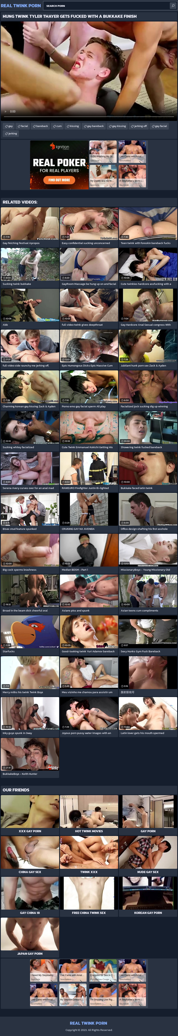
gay (10, 126)
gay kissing (119, 126)
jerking (12, 133)
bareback (42, 126)
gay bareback (95, 126)
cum (59, 126)
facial (24, 126)
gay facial (161, 126)
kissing (74, 126)
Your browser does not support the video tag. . (89, 71)
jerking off (140, 126)
